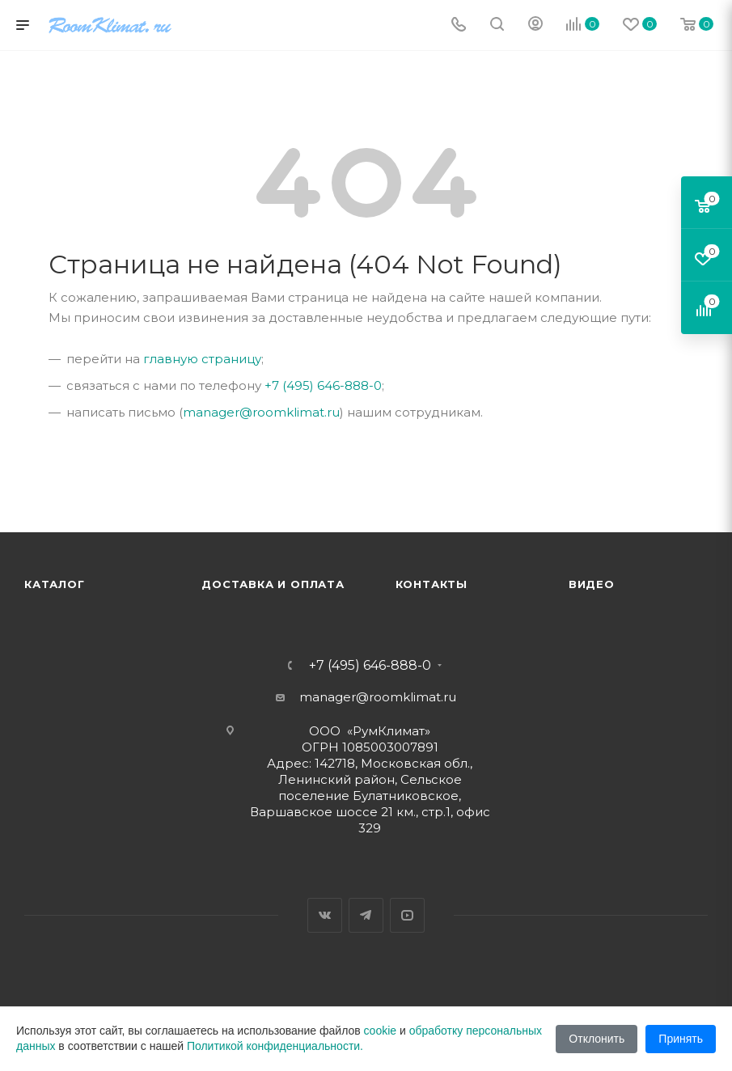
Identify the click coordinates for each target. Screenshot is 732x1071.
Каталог (54, 584)
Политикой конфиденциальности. (275, 1045)
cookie (380, 1030)
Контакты (432, 584)
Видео (592, 584)
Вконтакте (324, 915)
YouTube (407, 915)
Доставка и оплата (273, 584)
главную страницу (202, 358)
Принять (680, 1038)
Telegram (366, 915)
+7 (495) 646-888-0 (323, 385)
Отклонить (596, 1038)
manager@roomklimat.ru (261, 412)
